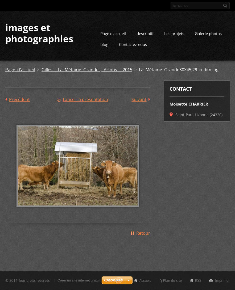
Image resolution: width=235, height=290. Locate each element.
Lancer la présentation (85, 99)
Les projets (174, 33)
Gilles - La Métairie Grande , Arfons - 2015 (87, 70)
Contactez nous (133, 44)
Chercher (225, 6)
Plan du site (172, 280)
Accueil (145, 280)
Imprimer (222, 280)
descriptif (145, 33)
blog (104, 44)
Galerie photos (208, 33)
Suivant (138, 99)
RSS (198, 280)
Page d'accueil (113, 33)
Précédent (19, 99)
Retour (143, 233)
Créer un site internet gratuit (78, 280)
